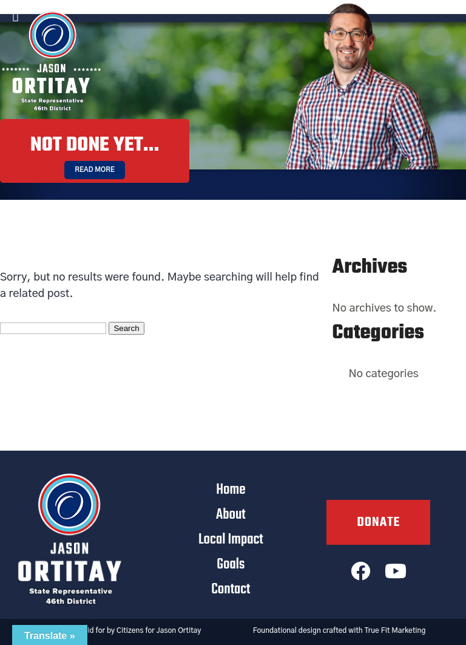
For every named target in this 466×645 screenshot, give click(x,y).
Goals (231, 564)
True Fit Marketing (395, 630)
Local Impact (230, 539)
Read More (95, 169)
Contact (230, 589)
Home (230, 490)
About (231, 514)
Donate (378, 522)
